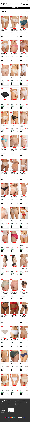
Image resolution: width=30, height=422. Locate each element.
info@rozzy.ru (2, 412)
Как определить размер (18, 401)
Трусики (4, 9)
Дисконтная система (17, 403)
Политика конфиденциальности (17, 404)
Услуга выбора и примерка (18, 402)
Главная (1, 9)
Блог (8, 402)
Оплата (9, 404)
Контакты (9, 401)
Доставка (9, 403)
